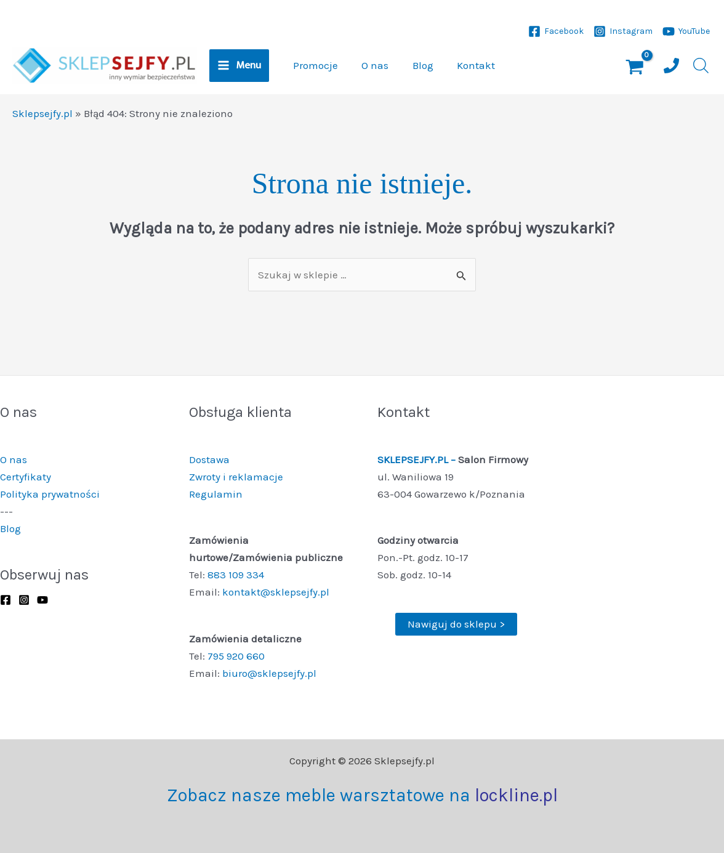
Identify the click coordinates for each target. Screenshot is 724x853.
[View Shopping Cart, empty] (635, 69)
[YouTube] (686, 31)
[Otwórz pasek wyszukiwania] (699, 65)
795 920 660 (236, 656)
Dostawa (209, 459)
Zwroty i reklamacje (236, 477)
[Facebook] (555, 31)
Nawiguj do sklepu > (456, 624)
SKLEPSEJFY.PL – (417, 459)
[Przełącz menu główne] (239, 66)
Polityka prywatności (50, 494)
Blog (10, 528)
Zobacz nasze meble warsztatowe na (362, 795)
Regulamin (216, 494)
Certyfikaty (25, 477)
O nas (13, 459)
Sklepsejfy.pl (42, 113)
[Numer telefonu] (671, 65)
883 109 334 (235, 574)
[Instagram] (623, 31)
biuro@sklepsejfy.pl (269, 673)
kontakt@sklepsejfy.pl (275, 592)
